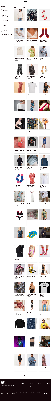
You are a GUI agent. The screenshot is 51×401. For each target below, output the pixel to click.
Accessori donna (4, 31)
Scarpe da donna (4, 29)
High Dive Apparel (29, 24)
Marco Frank (29, 96)
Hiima (28, 313)
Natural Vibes (41, 24)
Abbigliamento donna (5, 26)
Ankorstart (39, 383)
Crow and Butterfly (42, 296)
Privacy (17, 392)
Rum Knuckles (17, 332)
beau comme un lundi (30, 186)
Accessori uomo (4, 30)
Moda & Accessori (8, 3)
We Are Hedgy (29, 277)
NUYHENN (28, 78)
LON (40, 169)
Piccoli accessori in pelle (5, 16)
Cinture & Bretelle (4, 9)
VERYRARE (16, 78)
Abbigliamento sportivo (5, 24)
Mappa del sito (27, 393)
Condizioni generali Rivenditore (35, 392)
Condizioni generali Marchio (20, 393)
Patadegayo (29, 331)
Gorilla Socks (17, 186)
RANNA (40, 78)
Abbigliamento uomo (5, 25)
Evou (15, 260)
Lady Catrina (29, 205)
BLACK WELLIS (17, 169)
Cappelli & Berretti (4, 10)
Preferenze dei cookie (26, 392)
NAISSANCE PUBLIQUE (18, 314)
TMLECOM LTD (29, 151)
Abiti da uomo (4, 11)
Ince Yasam (29, 296)
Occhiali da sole (4, 19)
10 (32, 375)
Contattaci (48, 383)
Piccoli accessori (4, 15)
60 (39, 375)
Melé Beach (29, 59)
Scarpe (2, 14)
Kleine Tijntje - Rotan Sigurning (19, 295)
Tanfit (40, 96)
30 (35, 375)
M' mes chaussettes (42, 42)
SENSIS (40, 59)
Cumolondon (41, 332)
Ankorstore (2, 3)
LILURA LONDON (17, 205)
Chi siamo (22, 383)
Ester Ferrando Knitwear (42, 150)
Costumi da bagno (4, 20)
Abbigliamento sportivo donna (6, 34)
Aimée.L (28, 42)
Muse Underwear (41, 277)
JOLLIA (16, 278)
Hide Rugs (16, 60)
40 (36, 375)
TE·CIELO (28, 168)
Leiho (15, 151)
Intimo (2, 21)
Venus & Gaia (17, 96)
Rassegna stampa (31, 384)
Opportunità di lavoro (23, 386)
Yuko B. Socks (17, 42)
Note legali (20, 392)
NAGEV (40, 314)
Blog (30, 386)
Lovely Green (41, 187)
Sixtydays (40, 205)
